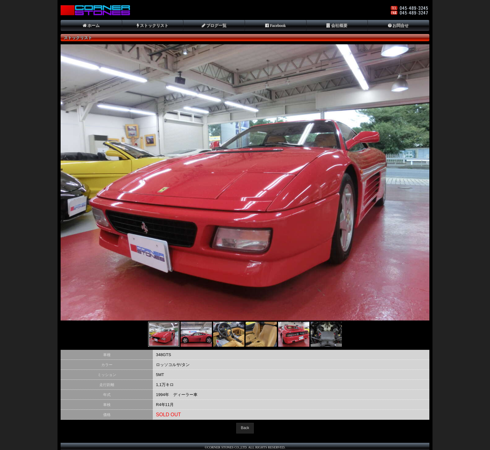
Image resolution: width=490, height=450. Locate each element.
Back (245, 428)
